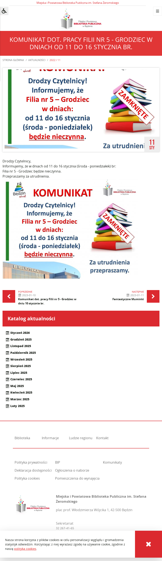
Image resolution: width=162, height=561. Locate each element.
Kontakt (102, 438)
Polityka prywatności (31, 462)
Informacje (50, 438)
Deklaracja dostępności (33, 470)
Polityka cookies (27, 478)
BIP (57, 462)
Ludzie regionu (80, 438)
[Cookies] (148, 544)
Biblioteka (22, 438)
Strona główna (13, 60)
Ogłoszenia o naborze (72, 470)
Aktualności (36, 60)
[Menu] (157, 11)
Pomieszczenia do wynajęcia (77, 478)
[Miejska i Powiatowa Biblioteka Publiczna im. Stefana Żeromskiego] (33, 504)
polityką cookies (25, 549)
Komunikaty (112, 462)
